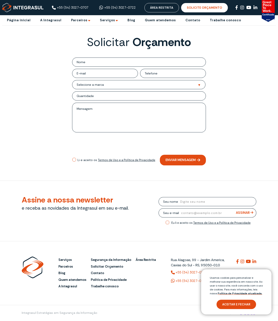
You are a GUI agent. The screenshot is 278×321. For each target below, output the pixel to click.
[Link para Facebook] (236, 7)
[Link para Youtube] (248, 7)
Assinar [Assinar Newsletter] (244, 212)
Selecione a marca (90, 85)
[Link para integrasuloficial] (242, 261)
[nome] (145, 62)
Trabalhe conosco (105, 286)
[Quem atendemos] (160, 20)
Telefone (151, 73)
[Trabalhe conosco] (225, 20)
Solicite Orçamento (204, 8)
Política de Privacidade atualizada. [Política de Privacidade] (240, 293)
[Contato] (193, 20)
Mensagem (85, 109)
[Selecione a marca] (155, 85)
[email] (112, 73)
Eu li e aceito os (211, 223)
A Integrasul (67, 286)
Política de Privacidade (109, 280)
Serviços (65, 260)
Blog (61, 273)
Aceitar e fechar (236, 304)
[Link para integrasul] (237, 261)
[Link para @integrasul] (248, 261)
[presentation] (139, 144)
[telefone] (181, 73)
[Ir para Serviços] (109, 20)
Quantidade (85, 96)
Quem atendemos (72, 280)
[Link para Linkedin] (255, 7)
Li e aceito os (116, 160)
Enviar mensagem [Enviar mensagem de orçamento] (182, 160)
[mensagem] (149, 117)
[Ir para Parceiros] (80, 20)
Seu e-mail (171, 213)
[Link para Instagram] (242, 7)
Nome (81, 62)
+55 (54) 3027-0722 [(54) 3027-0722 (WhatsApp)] (189, 281)
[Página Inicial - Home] (22, 7)
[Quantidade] (150, 95)
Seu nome (170, 202)
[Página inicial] (18, 20)
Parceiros (65, 266)
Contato (97, 273)
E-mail (81, 73)
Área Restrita (161, 8)
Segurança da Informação (111, 260)
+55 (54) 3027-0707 (70, 8)
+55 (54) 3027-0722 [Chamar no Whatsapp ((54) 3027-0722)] (117, 7)
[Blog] (131, 20)
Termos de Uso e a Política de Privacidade (126, 160)
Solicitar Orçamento (107, 266)
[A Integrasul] (50, 20)
